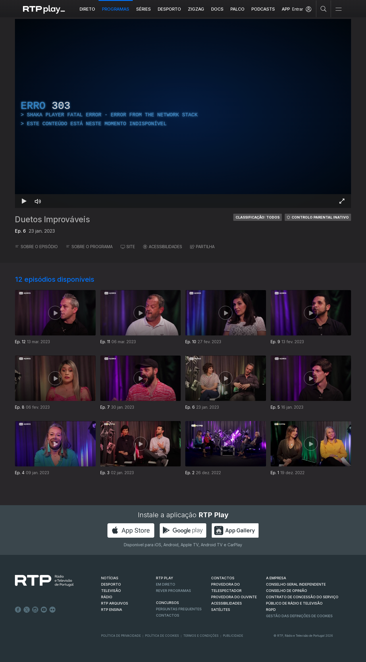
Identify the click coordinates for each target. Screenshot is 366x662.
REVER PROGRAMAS (173, 590)
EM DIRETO (165, 584)
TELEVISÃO (111, 590)
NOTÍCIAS (109, 578)
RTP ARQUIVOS (114, 603)
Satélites (220, 609)
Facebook (18, 610)
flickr (52, 610)
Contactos (167, 615)
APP (286, 9)
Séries (143, 9)
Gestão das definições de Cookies (299, 616)
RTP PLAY (164, 578)
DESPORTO (111, 584)
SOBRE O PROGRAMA (89, 246)
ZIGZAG (196, 9)
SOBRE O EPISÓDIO (36, 246)
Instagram (35, 610)
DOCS (217, 9)
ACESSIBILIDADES (162, 246)
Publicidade (233, 635)
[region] (183, 113)
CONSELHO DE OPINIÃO (286, 590)
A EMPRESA (276, 578)
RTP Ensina (111, 609)
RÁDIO (106, 597)
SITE (128, 246)
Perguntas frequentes (179, 609)
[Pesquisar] (323, 8)
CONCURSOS (167, 603)
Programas (115, 9)
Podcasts (263, 9)
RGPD (271, 609)
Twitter (27, 610)
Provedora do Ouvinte (234, 597)
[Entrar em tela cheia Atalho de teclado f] (342, 201)
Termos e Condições (201, 635)
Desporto (169, 9)
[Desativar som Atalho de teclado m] (38, 201)
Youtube (44, 610)
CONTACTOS (222, 578)
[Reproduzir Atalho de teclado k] (24, 201)
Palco (237, 9)
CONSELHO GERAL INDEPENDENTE (296, 584)
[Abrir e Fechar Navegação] (338, 9)
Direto (87, 9)
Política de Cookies (162, 635)
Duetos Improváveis (52, 219)
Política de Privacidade (121, 635)
